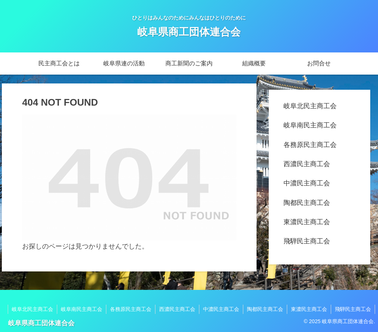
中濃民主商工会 (307, 183)
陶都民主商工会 (307, 202)
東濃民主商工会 (307, 222)
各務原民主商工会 (310, 144)
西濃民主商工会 (307, 164)
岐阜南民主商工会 (310, 125)
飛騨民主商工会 (307, 241)
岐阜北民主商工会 (310, 106)
